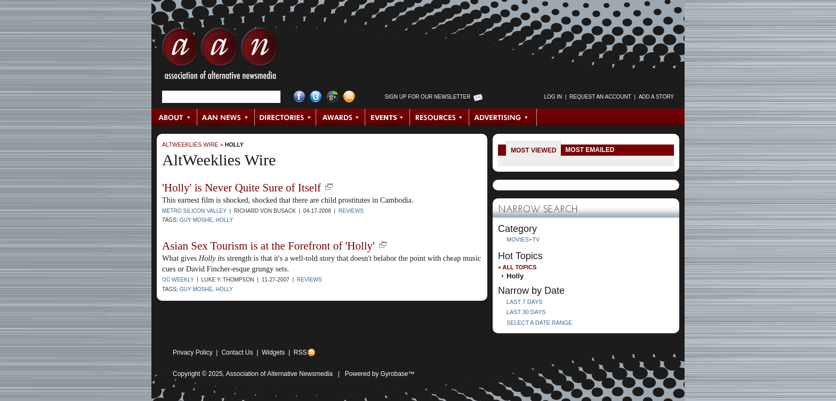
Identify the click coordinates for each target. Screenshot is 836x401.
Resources (439, 117)
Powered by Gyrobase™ (380, 374)
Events (387, 117)
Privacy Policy (193, 352)
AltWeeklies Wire (190, 144)
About (174, 117)
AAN (220, 56)
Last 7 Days (524, 302)
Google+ (332, 97)
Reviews (351, 211)
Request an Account (600, 97)
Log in (553, 97)
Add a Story (656, 97)
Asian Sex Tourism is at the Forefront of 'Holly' (268, 245)
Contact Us (237, 352)
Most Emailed (589, 150)
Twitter (316, 97)
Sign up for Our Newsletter (428, 97)
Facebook (299, 97)
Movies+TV (523, 239)
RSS (300, 352)
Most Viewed (533, 150)
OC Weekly (178, 280)
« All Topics (517, 267)
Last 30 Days (526, 312)
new (329, 186)
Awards (340, 117)
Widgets (273, 352)
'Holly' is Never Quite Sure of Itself (241, 187)
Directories (285, 117)
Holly (234, 144)
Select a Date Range (539, 322)
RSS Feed (349, 97)
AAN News (226, 117)
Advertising (502, 117)
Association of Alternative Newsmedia (279, 374)
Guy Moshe (196, 220)
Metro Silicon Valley (194, 211)
